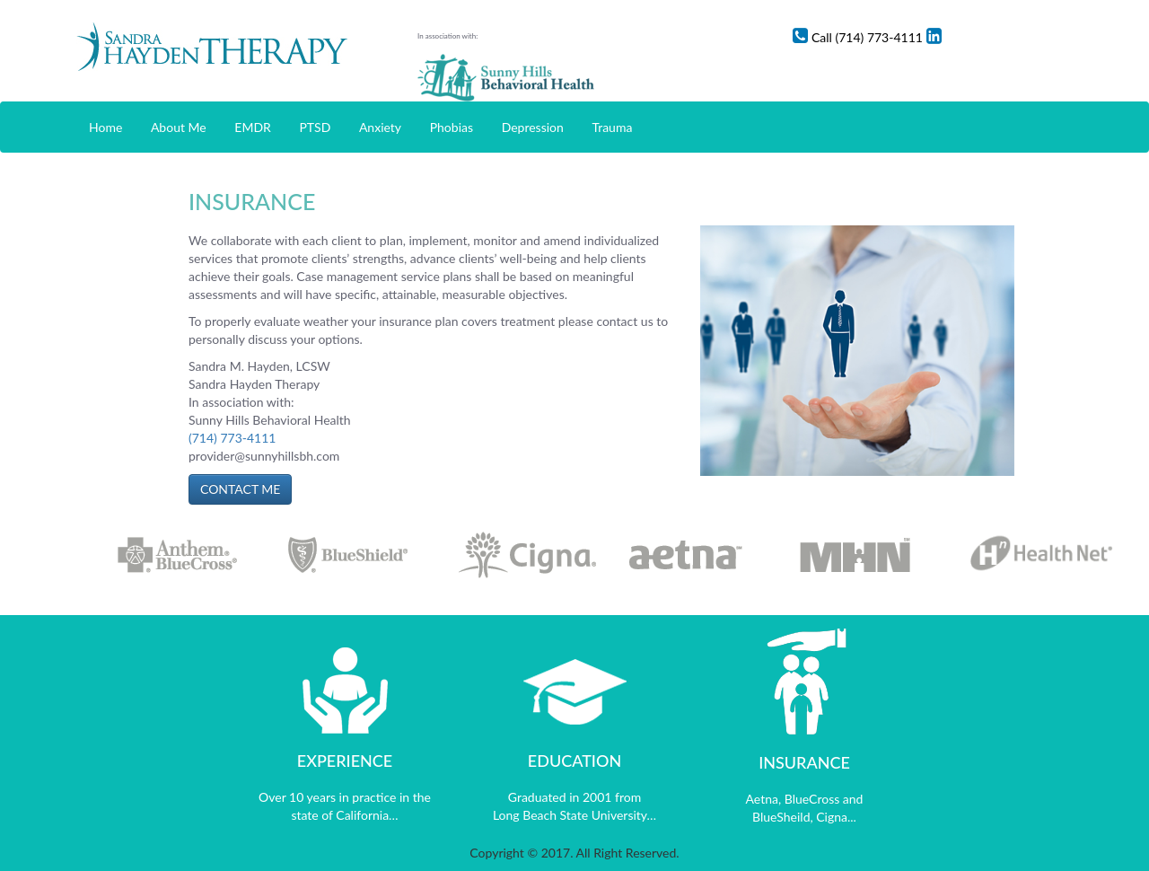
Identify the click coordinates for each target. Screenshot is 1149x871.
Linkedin (1050, 37)
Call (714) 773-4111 (950, 37)
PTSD (314, 127)
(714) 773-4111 (232, 437)
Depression (533, 127)
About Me (178, 127)
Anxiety (380, 127)
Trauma (612, 127)
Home (105, 127)
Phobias (451, 127)
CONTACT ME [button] (240, 489)
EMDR (252, 127)
